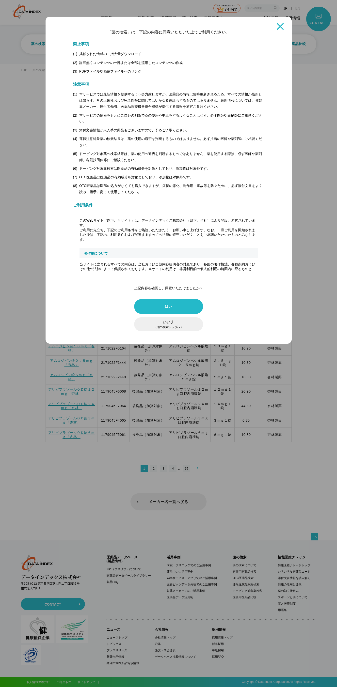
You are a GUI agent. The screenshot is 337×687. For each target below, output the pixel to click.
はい (168, 306)
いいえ (168, 324)
